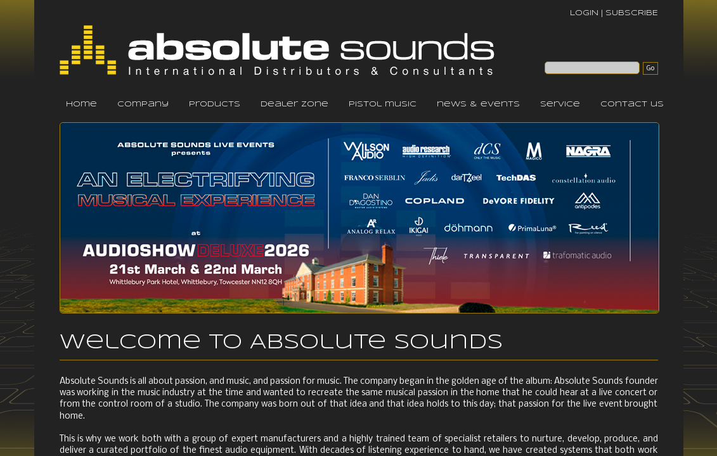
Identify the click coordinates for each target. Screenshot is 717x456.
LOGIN (584, 13)
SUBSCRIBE (631, 13)
